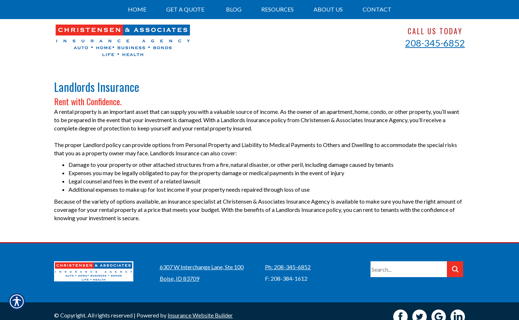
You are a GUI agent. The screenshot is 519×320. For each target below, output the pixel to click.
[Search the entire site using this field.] (409, 258)
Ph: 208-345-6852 (288, 255)
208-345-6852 (435, 42)
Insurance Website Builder (200, 304)
